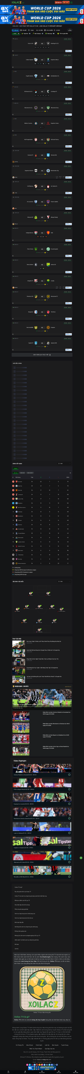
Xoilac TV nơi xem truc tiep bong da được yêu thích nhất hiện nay (31, 896)
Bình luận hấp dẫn (19, 922)
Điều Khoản (29, 1045)
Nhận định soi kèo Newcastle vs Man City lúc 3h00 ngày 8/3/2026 (33, 704)
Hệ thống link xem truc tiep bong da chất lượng (26, 926)
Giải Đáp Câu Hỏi (49, 1048)
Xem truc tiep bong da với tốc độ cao (24, 918)
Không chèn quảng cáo (20, 931)
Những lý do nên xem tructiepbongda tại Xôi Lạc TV (27, 935)
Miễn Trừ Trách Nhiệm (36, 1048)
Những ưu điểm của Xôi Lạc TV (22, 900)
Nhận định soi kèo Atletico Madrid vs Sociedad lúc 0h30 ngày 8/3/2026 (56, 713)
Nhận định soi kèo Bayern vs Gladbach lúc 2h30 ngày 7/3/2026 (56, 735)
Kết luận (17, 944)
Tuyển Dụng (64, 1045)
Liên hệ (16, 948)
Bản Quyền (55, 1045)
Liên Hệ (47, 1045)
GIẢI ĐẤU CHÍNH (17, 363)
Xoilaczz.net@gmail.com (44, 1059)
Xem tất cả (68, 686)
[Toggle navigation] (71, 2)
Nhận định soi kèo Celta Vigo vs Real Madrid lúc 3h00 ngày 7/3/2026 (56, 747)
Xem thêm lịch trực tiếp (42, 354)
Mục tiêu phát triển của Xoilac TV (23, 891)
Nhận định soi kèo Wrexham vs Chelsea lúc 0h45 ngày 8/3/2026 (56, 724)
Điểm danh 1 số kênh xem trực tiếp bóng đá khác (27, 940)
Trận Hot (26, 33)
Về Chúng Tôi (20, 1045)
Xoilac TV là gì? (18, 887)
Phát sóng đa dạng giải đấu (21, 909)
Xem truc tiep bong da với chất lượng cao (25, 913)
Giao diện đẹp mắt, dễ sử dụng (22, 904)
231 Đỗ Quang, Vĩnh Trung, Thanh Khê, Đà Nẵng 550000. (44, 1052)
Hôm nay (50, 33)
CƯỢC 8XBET (66, 2)
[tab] (16, 30)
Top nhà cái (58, 2)
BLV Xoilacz (38, 33)
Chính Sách (39, 1045)
